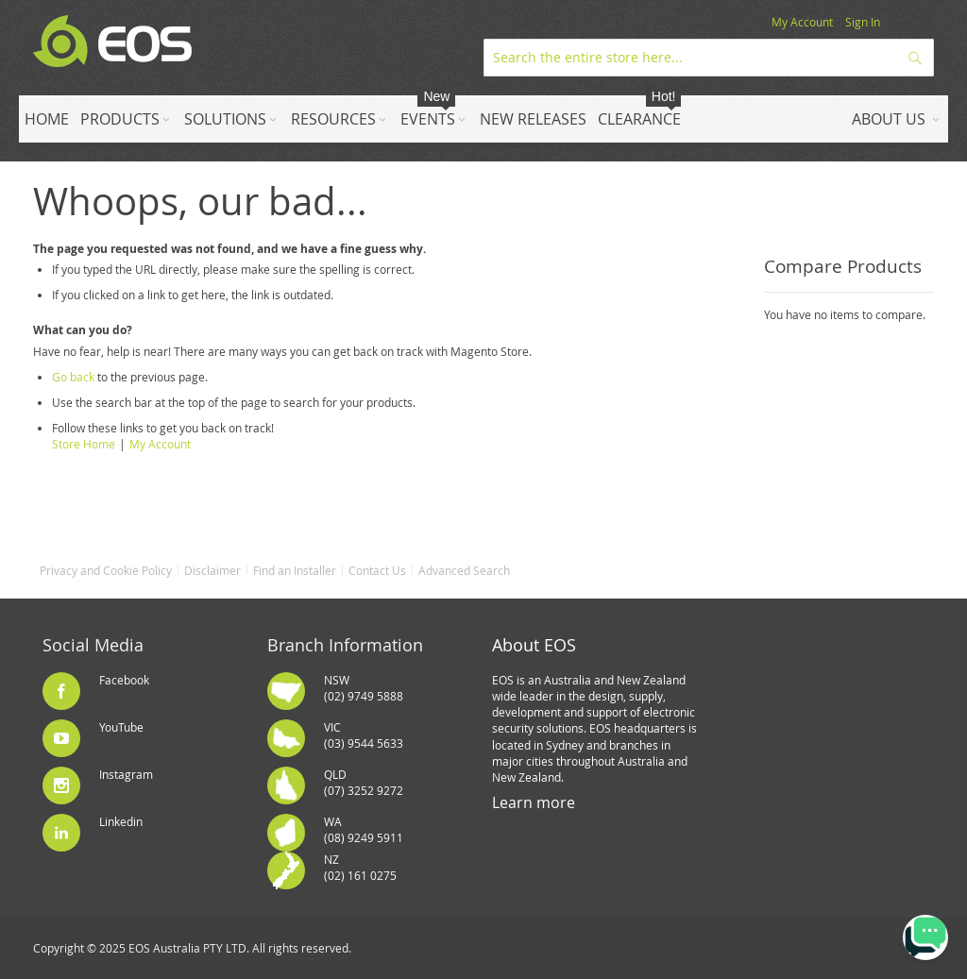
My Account (802, 21)
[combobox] (709, 57)
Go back (73, 376)
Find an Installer (294, 570)
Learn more (533, 802)
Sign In (862, 21)
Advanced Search (464, 570)
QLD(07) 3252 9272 (363, 782)
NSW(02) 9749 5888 (363, 687)
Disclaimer (212, 570)
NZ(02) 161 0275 (360, 867)
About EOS (534, 644)
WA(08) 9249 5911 (363, 829)
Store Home (83, 443)
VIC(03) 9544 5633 (363, 735)
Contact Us (377, 570)
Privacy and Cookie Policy (106, 570)
